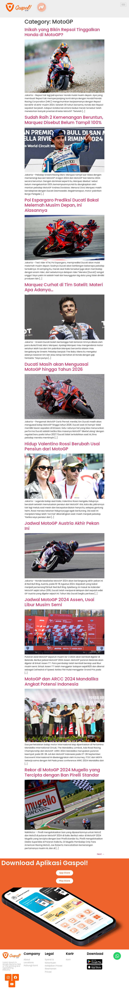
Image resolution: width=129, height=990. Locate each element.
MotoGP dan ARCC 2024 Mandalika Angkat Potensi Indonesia (61, 681)
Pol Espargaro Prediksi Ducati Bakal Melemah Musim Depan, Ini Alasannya (62, 205)
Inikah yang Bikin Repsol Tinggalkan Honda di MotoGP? (62, 32)
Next (100, 854)
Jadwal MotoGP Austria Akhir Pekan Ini (62, 525)
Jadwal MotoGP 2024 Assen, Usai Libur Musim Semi (59, 602)
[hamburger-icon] (123, 5)
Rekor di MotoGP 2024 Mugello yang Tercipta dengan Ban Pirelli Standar (62, 772)
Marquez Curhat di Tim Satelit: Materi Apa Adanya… (64, 287)
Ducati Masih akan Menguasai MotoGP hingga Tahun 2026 (56, 366)
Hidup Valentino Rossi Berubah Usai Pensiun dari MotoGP (62, 446)
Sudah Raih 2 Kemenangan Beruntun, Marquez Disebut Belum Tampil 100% (64, 119)
